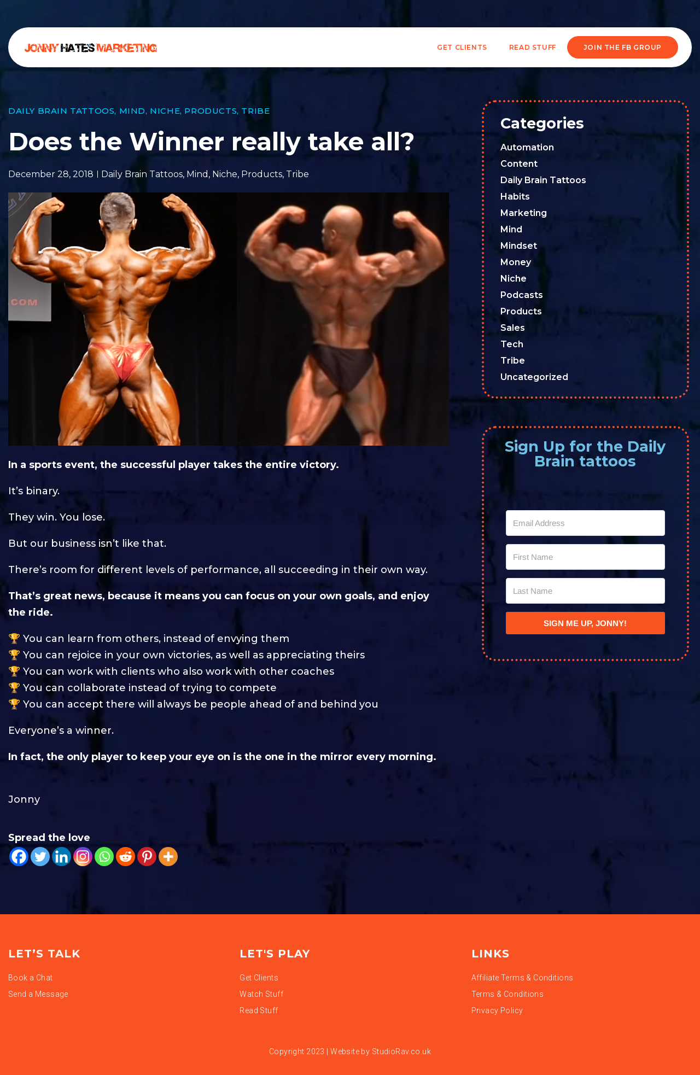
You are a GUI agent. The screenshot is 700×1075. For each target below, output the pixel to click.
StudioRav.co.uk (401, 1051)
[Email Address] (586, 523)
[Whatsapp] (104, 856)
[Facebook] (18, 856)
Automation (527, 147)
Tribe (255, 111)
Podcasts (521, 295)
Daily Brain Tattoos (61, 111)
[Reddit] (125, 856)
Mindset (518, 246)
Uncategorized (534, 377)
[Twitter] (40, 856)
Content (519, 164)
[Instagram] (82, 856)
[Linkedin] (61, 856)
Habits (515, 196)
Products (210, 111)
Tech (511, 344)
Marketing (523, 213)
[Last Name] (586, 591)
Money (515, 262)
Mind (132, 111)
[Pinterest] (146, 856)
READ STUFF (532, 47)
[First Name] (586, 557)
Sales (512, 328)
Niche (165, 111)
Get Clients (462, 47)
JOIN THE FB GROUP (623, 47)
